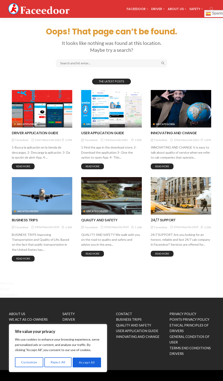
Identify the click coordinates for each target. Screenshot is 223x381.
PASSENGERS (72, 325)
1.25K (205, 227)
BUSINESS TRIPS (25, 220)
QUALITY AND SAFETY (100, 220)
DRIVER (156, 9)
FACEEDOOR (136, 9)
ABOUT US (176, 9)
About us (6, 283)
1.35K (67, 140)
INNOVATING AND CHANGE (175, 133)
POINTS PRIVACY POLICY (189, 319)
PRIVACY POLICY (182, 314)
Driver (5, 289)
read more (23, 166)
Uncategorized (28, 211)
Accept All (87, 362)
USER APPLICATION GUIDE (104, 133)
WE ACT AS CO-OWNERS (28, 319)
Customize (29, 362)
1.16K (136, 227)
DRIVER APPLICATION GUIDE (36, 133)
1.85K (136, 140)
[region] (58, 348)
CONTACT (124, 314)
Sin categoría (26, 124)
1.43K (67, 227)
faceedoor (22, 140)
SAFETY (194, 9)
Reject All (58, 362)
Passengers (8, 295)
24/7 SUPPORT (164, 220)
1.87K (205, 140)
